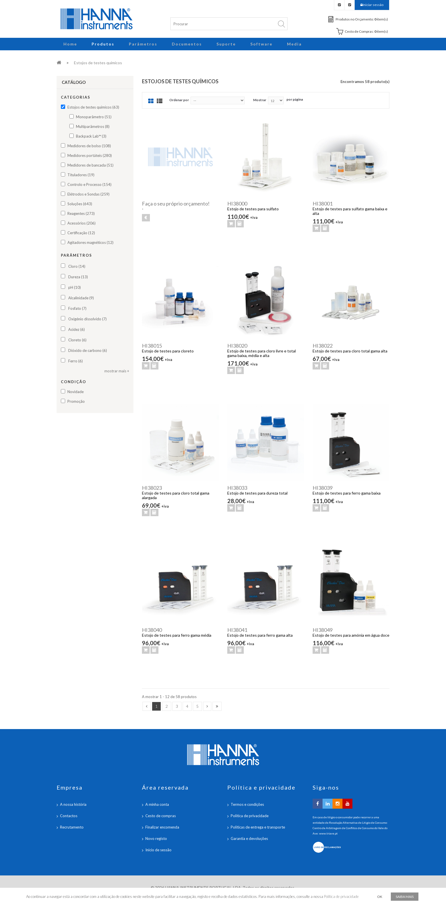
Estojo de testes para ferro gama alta (260, 635)
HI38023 (152, 488)
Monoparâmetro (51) (94, 117)
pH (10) (74, 287)
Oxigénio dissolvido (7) (87, 319)
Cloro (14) (76, 266)
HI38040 (152, 630)
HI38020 (237, 346)
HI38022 (323, 346)
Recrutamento (72, 827)
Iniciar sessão (373, 5)
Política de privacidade (250, 815)
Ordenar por (179, 100)
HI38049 (323, 630)
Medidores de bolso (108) (89, 146)
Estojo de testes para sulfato (253, 208)
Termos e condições (247, 804)
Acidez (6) (76, 329)
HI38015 (152, 346)
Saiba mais (405, 896)
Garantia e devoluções (249, 838)
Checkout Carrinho (349, 5)
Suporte (226, 43)
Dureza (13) (78, 277)
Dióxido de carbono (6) (87, 350)
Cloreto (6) (77, 340)
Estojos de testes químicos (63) (93, 107)
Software (261, 43)
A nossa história (73, 804)
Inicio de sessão (158, 850)
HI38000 (237, 203)
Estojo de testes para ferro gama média (176, 635)
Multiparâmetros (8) (93, 126)
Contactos (68, 815)
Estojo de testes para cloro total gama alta (350, 350)
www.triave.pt (328, 833)
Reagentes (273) (81, 213)
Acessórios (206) (81, 223)
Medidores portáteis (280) (89, 155)
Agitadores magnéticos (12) (90, 242)
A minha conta (157, 804)
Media (294, 43)
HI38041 (237, 630)
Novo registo (156, 838)
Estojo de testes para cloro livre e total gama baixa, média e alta (261, 353)
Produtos (103, 43)
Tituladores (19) (80, 175)
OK (379, 896)
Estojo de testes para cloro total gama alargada (175, 495)
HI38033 (237, 488)
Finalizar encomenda (162, 827)
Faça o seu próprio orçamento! (176, 203)
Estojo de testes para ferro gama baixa (347, 493)
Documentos (187, 43)
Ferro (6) (75, 361)
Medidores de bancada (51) (90, 165)
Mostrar (259, 100)
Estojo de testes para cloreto (168, 350)
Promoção (76, 401)
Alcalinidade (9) (81, 298)
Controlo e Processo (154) (89, 184)
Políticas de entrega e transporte (258, 827)
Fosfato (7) (77, 308)
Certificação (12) (81, 233)
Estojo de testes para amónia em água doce (351, 635)
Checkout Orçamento (339, 5)
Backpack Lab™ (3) (91, 136)
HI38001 (323, 203)
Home (70, 43)
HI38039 (323, 488)
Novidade (75, 391)
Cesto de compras (160, 815)
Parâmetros (143, 43)
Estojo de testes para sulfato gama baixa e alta (350, 211)
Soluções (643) (79, 204)
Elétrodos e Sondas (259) (88, 194)
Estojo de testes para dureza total (257, 493)
